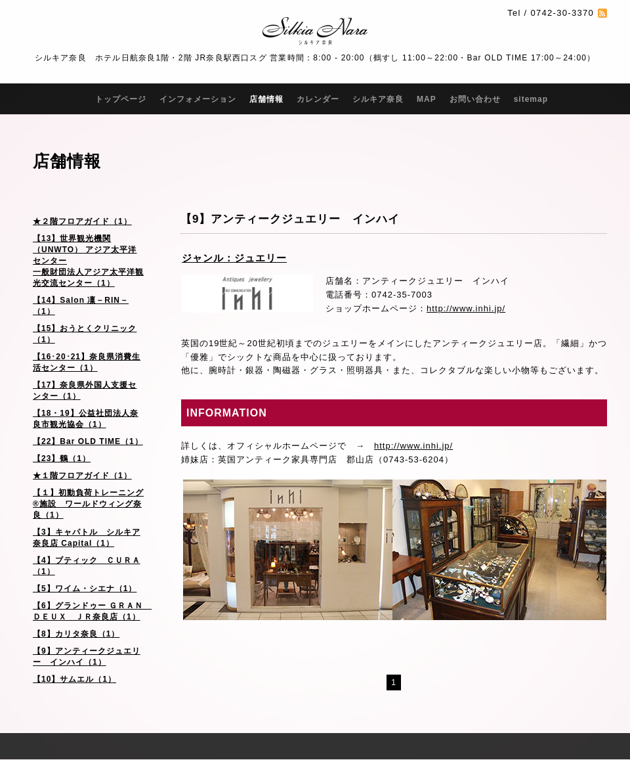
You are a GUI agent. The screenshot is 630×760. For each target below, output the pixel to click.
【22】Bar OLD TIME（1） (88, 441)
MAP (426, 99)
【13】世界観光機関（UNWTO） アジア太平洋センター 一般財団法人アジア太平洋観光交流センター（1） (88, 261)
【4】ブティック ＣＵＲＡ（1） (86, 566)
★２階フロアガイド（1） (82, 221)
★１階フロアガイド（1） (82, 475)
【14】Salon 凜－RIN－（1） (81, 306)
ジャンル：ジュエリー (234, 257)
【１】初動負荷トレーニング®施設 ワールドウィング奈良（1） (88, 504)
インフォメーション (197, 99)
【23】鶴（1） (62, 458)
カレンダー (318, 99)
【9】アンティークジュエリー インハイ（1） (86, 656)
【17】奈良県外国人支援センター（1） (84, 390)
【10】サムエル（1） (74, 679)
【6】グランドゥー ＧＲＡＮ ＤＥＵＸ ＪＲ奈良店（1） (92, 611)
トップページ (120, 99)
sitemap (531, 99)
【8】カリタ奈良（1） (76, 633)
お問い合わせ (475, 99)
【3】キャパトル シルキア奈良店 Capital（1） (86, 537)
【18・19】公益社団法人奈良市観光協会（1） (85, 419)
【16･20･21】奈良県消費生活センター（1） (86, 362)
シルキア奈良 (378, 99)
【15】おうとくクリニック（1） (84, 334)
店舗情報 (266, 99)
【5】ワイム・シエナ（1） (84, 588)
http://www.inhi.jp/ (466, 308)
